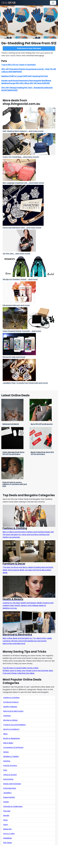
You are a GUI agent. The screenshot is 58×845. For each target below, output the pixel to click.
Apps (5, 824)
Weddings (7, 838)
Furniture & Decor (11, 702)
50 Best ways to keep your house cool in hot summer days (28, 670)
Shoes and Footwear (12, 783)
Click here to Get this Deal (29, 48)
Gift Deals (7, 842)
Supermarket (9, 797)
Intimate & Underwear (13, 806)
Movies (6, 815)
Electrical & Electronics (13, 711)
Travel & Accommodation (14, 724)
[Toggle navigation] (53, 3)
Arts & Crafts (9, 833)
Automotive (8, 779)
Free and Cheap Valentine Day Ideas (18, 673)
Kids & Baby (8, 743)
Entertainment (9, 788)
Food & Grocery (10, 765)
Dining (6, 752)
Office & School (10, 774)
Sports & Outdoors (11, 729)
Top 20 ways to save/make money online (20, 668)
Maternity (7, 829)
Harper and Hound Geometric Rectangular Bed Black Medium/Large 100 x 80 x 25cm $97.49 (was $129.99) (26, 81)
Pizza (5, 820)
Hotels (6, 802)
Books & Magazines (11, 738)
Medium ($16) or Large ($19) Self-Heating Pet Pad (24, 76)
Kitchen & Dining (10, 720)
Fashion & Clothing (11, 697)
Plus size (6, 811)
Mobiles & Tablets (11, 756)
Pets (5, 770)
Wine (5, 734)
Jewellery (7, 792)
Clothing (7, 715)
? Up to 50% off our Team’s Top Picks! (18, 64)
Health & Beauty (10, 706)
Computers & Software (13, 747)
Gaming (6, 761)
